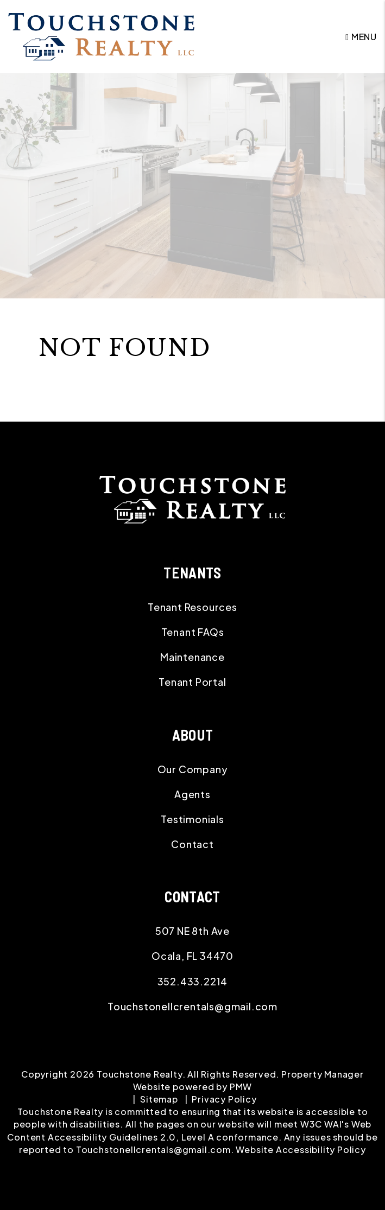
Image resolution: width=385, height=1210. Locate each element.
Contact (192, 844)
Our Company (192, 769)
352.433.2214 (192, 981)
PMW (241, 1086)
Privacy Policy (224, 1099)
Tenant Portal (192, 682)
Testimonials (192, 819)
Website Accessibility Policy (300, 1149)
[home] (101, 35)
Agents (192, 794)
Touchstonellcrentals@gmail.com (192, 1006)
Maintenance (192, 657)
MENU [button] (361, 36)
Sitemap (159, 1099)
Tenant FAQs (192, 632)
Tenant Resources (192, 607)
